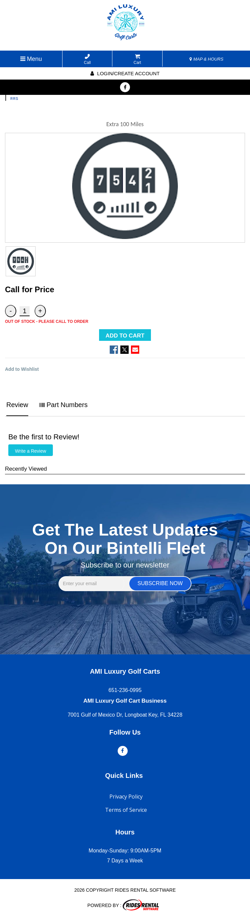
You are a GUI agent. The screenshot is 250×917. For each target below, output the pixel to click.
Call (87, 59)
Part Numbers (63, 404)
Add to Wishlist (22, 369)
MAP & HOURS (206, 59)
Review (17, 404)
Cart (137, 59)
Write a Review (30, 451)
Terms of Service (126, 809)
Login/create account (125, 73)
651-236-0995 (125, 690)
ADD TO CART (125, 336)
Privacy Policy (126, 796)
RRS (14, 99)
